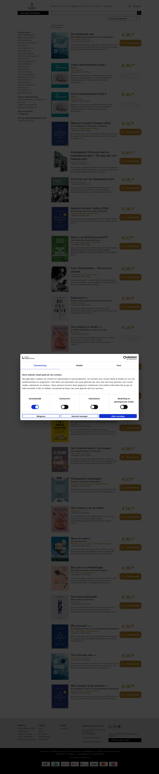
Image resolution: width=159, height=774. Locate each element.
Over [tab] (119, 365)
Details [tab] (79, 365)
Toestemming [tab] (40, 365)
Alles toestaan (118, 416)
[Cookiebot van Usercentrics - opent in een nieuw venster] (125, 358)
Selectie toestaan (79, 416)
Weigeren (41, 416)
